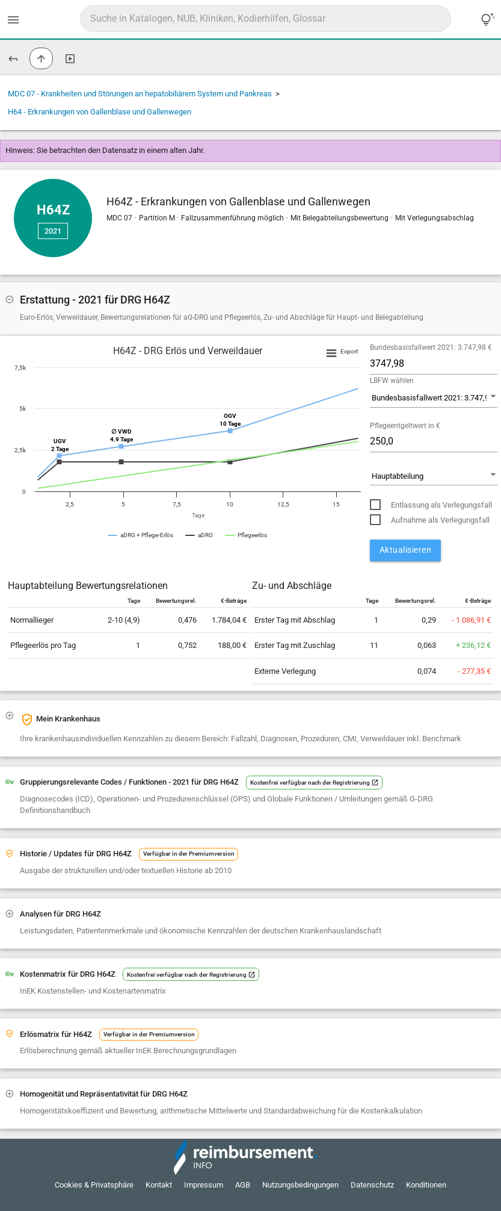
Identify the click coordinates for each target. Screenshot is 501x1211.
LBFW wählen (392, 380)
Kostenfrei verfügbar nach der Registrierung (314, 782)
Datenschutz (372, 1184)
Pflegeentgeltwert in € (405, 426)
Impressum (203, 1184)
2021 (53, 230)
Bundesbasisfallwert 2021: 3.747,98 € (431, 347)
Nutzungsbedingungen (300, 1184)
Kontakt (159, 1184)
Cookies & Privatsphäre (94, 1184)
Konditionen (426, 1184)
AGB (242, 1184)
